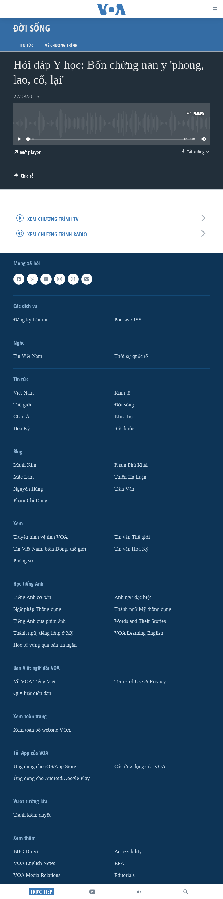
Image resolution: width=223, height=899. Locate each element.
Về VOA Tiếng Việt (34, 681)
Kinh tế (122, 393)
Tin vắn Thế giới (132, 537)
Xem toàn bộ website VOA (42, 730)
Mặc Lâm (23, 476)
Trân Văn (124, 488)
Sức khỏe (124, 428)
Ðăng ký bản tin (30, 319)
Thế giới (22, 404)
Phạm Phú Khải (131, 465)
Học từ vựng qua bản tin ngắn (45, 645)
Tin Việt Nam (27, 356)
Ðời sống (124, 404)
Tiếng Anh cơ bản (32, 597)
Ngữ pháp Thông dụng (37, 609)
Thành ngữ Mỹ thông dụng (142, 609)
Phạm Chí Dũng (30, 500)
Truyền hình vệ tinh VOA (40, 537)
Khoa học (124, 416)
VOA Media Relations (36, 875)
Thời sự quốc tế (131, 356)
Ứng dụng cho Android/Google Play (51, 778)
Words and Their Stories (140, 621)
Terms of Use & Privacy (140, 681)
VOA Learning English (138, 633)
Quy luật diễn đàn (32, 693)
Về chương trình (61, 45)
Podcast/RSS (127, 319)
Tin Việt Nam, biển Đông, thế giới (49, 549)
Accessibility (128, 851)
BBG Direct (26, 851)
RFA (119, 863)
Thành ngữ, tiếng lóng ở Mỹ (43, 633)
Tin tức (26, 45)
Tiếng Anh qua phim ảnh (39, 621)
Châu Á (21, 416)
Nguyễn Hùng (28, 488)
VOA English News (34, 863)
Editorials (124, 875)
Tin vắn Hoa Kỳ (131, 549)
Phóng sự (23, 561)
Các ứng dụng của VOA (140, 766)
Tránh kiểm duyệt (32, 815)
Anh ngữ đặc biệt (132, 597)
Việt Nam (23, 393)
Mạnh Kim (24, 465)
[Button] (23, 177)
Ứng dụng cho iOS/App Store (44, 766)
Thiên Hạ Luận (130, 476)
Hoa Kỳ (21, 428)
